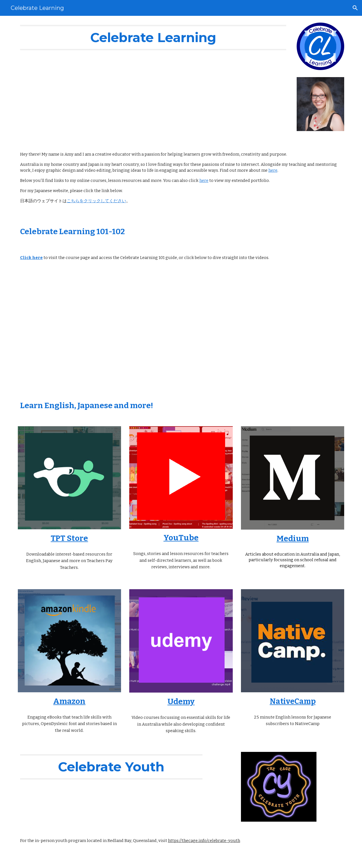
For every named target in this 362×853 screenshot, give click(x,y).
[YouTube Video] (97, 331)
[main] (153, 38)
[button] (355, 8)
